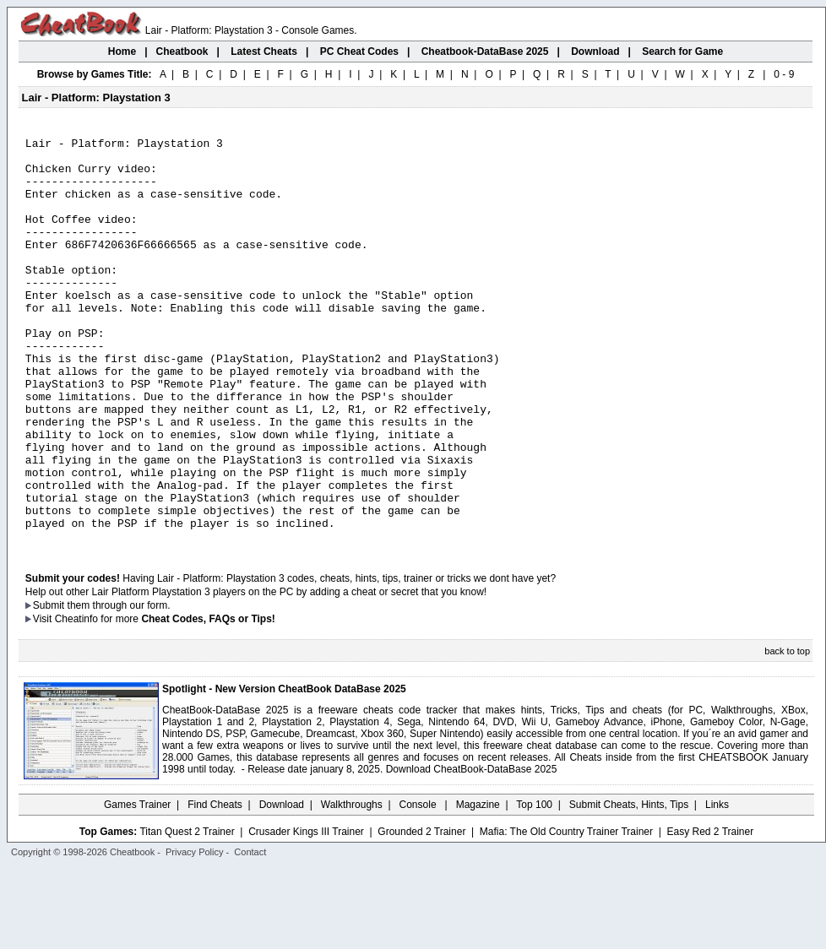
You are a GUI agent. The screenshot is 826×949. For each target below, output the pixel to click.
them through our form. (119, 686)
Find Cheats (214, 886)
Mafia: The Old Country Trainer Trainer (566, 913)
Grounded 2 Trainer (421, 913)
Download (281, 886)
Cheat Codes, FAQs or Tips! (207, 700)
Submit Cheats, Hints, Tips (628, 886)
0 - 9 (784, 74)
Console (419, 886)
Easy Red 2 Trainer (709, 913)
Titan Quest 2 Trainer (186, 913)
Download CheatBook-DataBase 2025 (471, 850)
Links (717, 886)
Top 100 (534, 886)
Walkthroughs (352, 886)
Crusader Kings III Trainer (306, 913)
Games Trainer (137, 886)
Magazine (478, 886)
